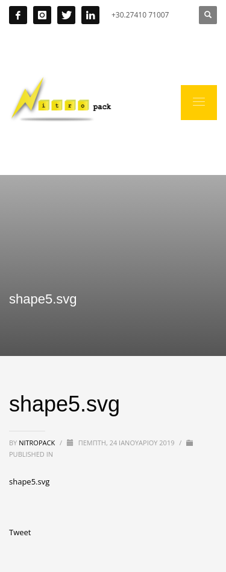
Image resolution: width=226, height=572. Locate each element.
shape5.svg (29, 481)
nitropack (38, 442)
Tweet (20, 532)
